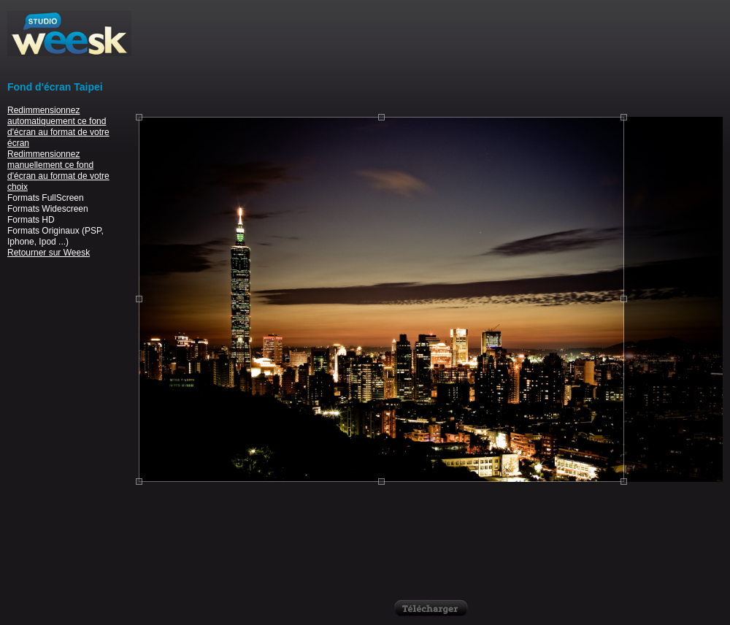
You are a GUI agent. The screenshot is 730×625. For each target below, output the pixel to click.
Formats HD (31, 220)
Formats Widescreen (47, 209)
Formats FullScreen (45, 198)
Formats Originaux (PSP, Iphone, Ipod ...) (55, 236)
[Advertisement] (431, 56)
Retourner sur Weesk (48, 253)
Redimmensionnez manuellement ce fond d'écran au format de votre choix (58, 170)
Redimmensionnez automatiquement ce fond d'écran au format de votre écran (58, 126)
